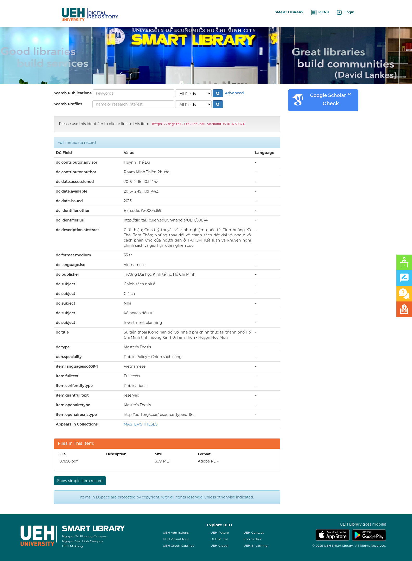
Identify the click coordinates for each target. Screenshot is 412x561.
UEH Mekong (72, 546)
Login (345, 12)
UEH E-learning (255, 545)
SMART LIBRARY (289, 12)
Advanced (234, 93)
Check (330, 103)
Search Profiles (68, 104)
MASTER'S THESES (141, 424)
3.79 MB (162, 461)
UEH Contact (253, 532)
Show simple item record (80, 480)
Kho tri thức (252, 539)
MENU (320, 12)
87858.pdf (69, 461)
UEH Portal (218, 539)
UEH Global (219, 545)
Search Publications (73, 93)
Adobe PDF (208, 461)
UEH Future (219, 532)
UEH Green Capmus (178, 545)
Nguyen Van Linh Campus (82, 541)
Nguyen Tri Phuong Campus (84, 536)
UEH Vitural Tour (175, 539)
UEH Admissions (176, 532)
